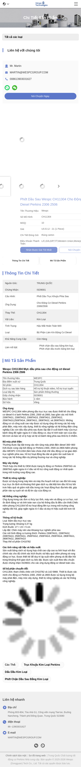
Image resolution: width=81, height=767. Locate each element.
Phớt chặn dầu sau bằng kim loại (26, 679)
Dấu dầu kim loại (16, 672)
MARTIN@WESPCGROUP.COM (29, 72)
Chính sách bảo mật (16, 755)
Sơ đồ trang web (37, 755)
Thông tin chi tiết (20, 261)
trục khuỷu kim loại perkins (42, 664)
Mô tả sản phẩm (58, 261)
